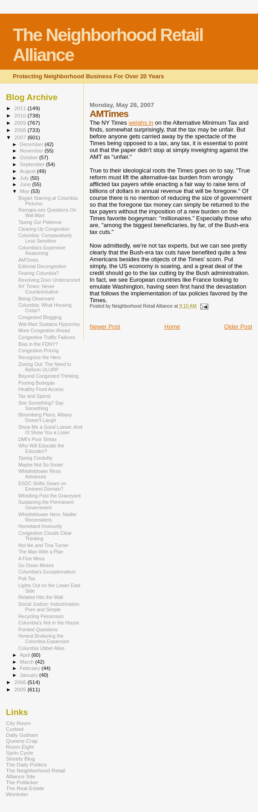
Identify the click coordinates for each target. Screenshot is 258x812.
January (30, 675)
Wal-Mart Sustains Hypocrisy (49, 324)
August (28, 171)
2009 (20, 123)
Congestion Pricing (38, 350)
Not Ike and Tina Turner (43, 545)
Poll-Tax (26, 578)
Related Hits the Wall (40, 597)
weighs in (141, 122)
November (32, 150)
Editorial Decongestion (42, 266)
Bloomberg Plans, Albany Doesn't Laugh (45, 417)
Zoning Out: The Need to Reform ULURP (44, 366)
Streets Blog (20, 758)
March (27, 662)
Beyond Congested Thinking (48, 376)
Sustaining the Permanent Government (46, 504)
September (33, 164)
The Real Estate (25, 788)
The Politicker (22, 782)
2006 (20, 682)
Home (172, 326)
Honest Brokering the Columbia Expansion (43, 638)
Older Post (238, 326)
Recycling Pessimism (41, 616)
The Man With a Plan (40, 551)
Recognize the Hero (39, 357)
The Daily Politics (26, 764)
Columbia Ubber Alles (41, 648)
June (26, 184)
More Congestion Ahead (44, 330)
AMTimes (28, 260)
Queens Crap (22, 741)
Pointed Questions (37, 629)
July (25, 178)
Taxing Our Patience (39, 222)
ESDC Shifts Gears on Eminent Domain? (42, 486)
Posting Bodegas (36, 383)
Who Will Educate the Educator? (41, 448)
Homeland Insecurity (40, 526)
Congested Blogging (39, 317)
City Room (18, 723)
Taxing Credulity (35, 458)
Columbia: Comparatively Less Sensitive (45, 238)
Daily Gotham (22, 735)
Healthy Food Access (40, 389)
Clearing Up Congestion (43, 229)
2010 (20, 115)
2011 (20, 108)
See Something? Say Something (40, 405)
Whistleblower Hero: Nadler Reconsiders (47, 517)
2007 (20, 137)
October (30, 157)
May (25, 191)
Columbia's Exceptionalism (47, 571)
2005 (20, 689)
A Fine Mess (31, 558)
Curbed (14, 729)
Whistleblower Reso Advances (39, 473)
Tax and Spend (34, 396)
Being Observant (36, 298)
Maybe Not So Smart (40, 464)
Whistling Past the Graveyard (49, 495)
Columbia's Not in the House (48, 622)
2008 (20, 130)
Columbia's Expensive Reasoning (42, 250)
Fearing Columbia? (38, 273)
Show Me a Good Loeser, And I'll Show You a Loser (50, 429)
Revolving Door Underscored (49, 280)
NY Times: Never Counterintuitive (38, 289)
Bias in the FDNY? (38, 344)
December (32, 144)
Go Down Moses (36, 565)
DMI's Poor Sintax (37, 439)
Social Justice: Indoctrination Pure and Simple (48, 606)
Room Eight (20, 747)
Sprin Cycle (19, 753)
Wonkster (17, 794)
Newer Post (105, 326)
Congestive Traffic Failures (46, 337)
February (31, 668)
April (25, 655)
